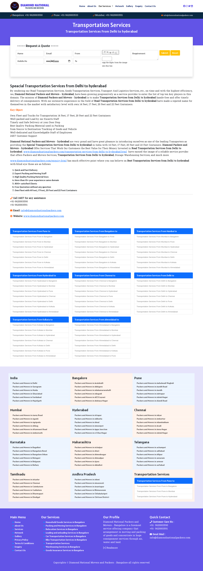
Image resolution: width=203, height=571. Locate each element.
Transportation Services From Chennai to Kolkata (95, 306)
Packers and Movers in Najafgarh (27, 400)
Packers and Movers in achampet (151, 447)
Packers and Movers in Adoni (87, 479)
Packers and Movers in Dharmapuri (28, 493)
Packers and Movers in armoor (150, 461)
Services (19, 529)
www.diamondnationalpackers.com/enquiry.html (38, 161)
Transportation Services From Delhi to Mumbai (155, 286)
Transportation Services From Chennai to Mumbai (95, 286)
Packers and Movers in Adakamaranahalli (93, 390)
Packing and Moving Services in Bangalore (66, 525)
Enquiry (139, 6)
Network (119, 6)
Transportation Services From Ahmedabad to (97, 319)
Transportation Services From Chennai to (95, 275)
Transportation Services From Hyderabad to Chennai (34, 296)
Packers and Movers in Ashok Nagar (152, 397)
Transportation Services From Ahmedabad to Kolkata (96, 351)
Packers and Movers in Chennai (26, 483)
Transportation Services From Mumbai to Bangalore (158, 237)
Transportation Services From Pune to (31, 231)
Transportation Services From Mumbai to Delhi (155, 257)
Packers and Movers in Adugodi (88, 393)
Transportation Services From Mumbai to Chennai (157, 252)
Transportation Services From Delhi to (155, 275)
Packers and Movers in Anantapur (89, 486)
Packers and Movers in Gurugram (27, 386)
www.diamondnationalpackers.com (43, 216)
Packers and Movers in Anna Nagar (152, 429)
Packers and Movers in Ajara (87, 461)
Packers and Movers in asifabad (151, 465)
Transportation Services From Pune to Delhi (30, 257)
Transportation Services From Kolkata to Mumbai (32, 330)
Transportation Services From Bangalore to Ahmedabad (97, 267)
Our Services (105, 6)
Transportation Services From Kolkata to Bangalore (33, 325)
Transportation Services (58, 543)
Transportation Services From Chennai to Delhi (94, 301)
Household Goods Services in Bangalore (65, 522)
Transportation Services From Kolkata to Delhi (31, 345)
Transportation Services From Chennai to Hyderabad (96, 291)
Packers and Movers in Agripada (27, 422)
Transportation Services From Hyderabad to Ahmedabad (35, 312)
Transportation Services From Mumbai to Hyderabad (158, 247)
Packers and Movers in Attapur (88, 415)
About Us (91, 6)
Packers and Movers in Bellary (26, 465)
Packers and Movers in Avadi (149, 426)
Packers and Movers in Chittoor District (92, 497)
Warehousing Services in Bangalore (63, 546)
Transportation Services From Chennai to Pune (94, 296)
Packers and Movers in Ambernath (28, 433)
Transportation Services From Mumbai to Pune (156, 242)
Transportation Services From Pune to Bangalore (32, 237)
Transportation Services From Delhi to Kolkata (155, 306)
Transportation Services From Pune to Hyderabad (33, 247)
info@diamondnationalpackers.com (178, 15)
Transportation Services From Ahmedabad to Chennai (96, 340)
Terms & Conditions (24, 543)
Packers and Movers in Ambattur (151, 419)
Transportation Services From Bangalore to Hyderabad (97, 247)
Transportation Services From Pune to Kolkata (31, 262)
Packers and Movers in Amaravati (89, 483)
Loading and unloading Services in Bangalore (67, 532)
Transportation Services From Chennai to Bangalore (96, 281)
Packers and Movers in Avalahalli (89, 383)
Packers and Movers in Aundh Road (152, 386)
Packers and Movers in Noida (25, 390)
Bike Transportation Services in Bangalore (66, 539)
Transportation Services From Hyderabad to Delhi (33, 301)
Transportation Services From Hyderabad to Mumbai (34, 286)
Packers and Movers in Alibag (25, 426)
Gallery (129, 6)
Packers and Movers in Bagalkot (27, 447)
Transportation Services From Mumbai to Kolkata (156, 262)
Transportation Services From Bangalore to (96, 231)
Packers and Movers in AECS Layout (90, 397)
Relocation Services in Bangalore (62, 529)
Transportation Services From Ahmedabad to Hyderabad (97, 335)
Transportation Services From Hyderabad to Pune (33, 291)
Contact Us (150, 6)
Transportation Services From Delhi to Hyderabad (157, 291)
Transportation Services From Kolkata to (33, 319)
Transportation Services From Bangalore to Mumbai (96, 242)
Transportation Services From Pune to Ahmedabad (33, 267)
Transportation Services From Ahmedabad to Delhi (95, 345)
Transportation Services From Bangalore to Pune (94, 237)
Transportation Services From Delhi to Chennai (156, 296)
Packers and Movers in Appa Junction (91, 429)
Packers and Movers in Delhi (25, 383)
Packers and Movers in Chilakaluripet (91, 493)
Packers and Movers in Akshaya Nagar (91, 400)
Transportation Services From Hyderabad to (34, 275)
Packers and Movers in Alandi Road (152, 400)
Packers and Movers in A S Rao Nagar (91, 433)
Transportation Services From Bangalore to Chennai (96, 252)
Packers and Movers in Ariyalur (26, 479)
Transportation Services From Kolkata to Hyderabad (34, 335)
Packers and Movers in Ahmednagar (90, 454)
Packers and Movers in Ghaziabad (27, 393)
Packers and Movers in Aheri (87, 451)
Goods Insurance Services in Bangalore (65, 550)
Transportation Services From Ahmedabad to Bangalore (97, 325)
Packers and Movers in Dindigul (26, 497)
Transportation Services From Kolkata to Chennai (33, 340)
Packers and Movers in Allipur (149, 454)
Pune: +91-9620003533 (66, 15)
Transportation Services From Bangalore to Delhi (94, 257)
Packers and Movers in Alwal (87, 422)
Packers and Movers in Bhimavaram (90, 490)
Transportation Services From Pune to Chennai (32, 252)
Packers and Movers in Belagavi (26, 458)
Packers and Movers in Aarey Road (28, 415)
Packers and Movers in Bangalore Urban (30, 454)
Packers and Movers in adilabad (151, 451)
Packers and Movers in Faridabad (27, 397)
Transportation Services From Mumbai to (157, 231)
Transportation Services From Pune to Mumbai (31, 242)
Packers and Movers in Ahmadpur (89, 458)
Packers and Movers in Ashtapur (151, 393)
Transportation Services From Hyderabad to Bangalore (35, 281)
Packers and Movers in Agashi (25, 419)
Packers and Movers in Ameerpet (89, 426)
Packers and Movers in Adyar (149, 415)
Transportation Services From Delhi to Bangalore (156, 281)
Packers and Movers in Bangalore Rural (30, 451)
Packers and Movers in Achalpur (88, 447)
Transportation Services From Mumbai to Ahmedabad (158, 267)
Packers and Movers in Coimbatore (28, 486)
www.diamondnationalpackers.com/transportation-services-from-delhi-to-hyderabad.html (75, 152)
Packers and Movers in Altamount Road (30, 429)
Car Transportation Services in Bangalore (66, 536)
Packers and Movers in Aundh (149, 390)
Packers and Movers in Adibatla (88, 419)
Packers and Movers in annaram (151, 458)
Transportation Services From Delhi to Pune (154, 301)
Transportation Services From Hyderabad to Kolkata (34, 306)
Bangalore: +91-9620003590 (27, 15)
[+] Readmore (110, 548)
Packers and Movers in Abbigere (89, 386)
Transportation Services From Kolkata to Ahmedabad (34, 356)
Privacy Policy (21, 539)
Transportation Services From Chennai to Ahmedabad (96, 312)
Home (82, 6)
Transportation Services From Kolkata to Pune (31, 351)
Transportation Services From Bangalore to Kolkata (95, 262)
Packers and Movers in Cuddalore (27, 490)
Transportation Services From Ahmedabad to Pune (95, 356)
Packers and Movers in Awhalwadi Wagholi (155, 383)
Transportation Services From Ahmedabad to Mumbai (96, 330)
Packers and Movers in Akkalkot (88, 465)
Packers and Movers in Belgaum (26, 461)
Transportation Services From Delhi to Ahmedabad (157, 312)
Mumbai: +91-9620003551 (109, 15)
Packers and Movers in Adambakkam (153, 422)
